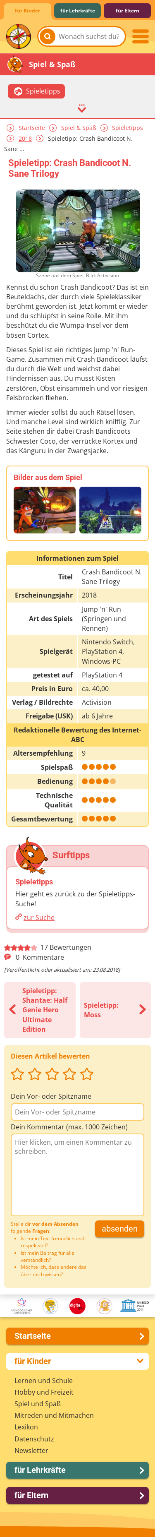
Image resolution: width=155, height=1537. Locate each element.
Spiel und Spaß (37, 1403)
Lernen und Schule (43, 1380)
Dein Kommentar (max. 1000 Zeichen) (69, 1126)
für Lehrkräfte (77, 10)
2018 (25, 138)
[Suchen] (47, 36)
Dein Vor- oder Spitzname (51, 1096)
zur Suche (39, 917)
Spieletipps (127, 128)
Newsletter (31, 1450)
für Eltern (127, 10)
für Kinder (27, 10)
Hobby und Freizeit (44, 1392)
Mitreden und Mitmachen (54, 1415)
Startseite (32, 128)
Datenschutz (34, 1438)
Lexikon (26, 1426)
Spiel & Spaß (78, 128)
